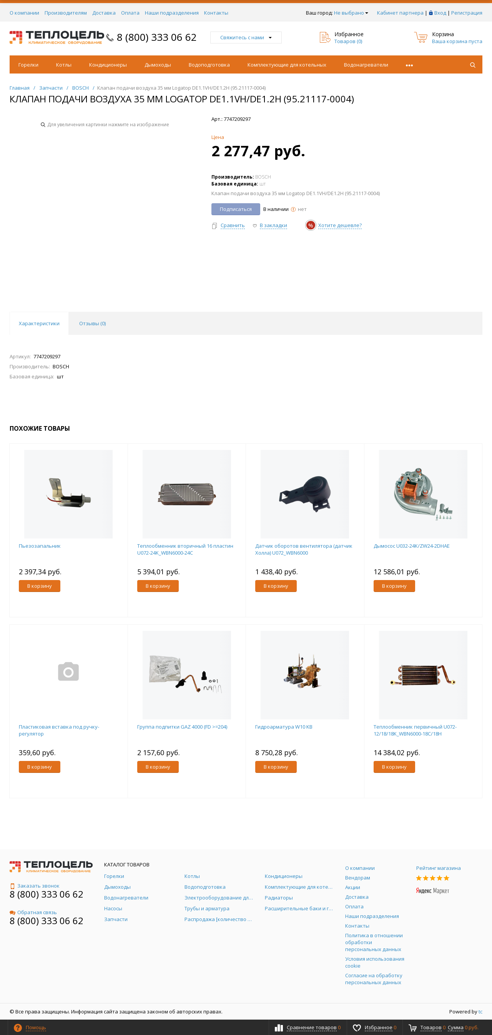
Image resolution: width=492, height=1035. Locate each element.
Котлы (63, 64)
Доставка (104, 12)
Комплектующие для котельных (287, 64)
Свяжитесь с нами (246, 37)
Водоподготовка (209, 64)
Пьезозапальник (40, 545)
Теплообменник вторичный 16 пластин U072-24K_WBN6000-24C (185, 549)
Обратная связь (33, 912)
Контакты (216, 12)
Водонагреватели (366, 64)
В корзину (39, 585)
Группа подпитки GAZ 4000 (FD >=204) (182, 726)
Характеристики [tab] (39, 323)
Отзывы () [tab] (92, 323)
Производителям (66, 12)
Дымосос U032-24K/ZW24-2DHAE (412, 545)
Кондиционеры (108, 64)
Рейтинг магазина (438, 867)
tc (480, 1011)
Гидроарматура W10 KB (283, 726)
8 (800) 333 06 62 (157, 37)
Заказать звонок (35, 885)
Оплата (130, 12)
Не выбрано (351, 12)
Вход (440, 12)
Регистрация (466, 12)
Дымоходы (158, 64)
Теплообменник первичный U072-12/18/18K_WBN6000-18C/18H (415, 730)
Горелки (28, 64)
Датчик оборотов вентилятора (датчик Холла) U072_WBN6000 (303, 549)
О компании (24, 12)
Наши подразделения (172, 12)
